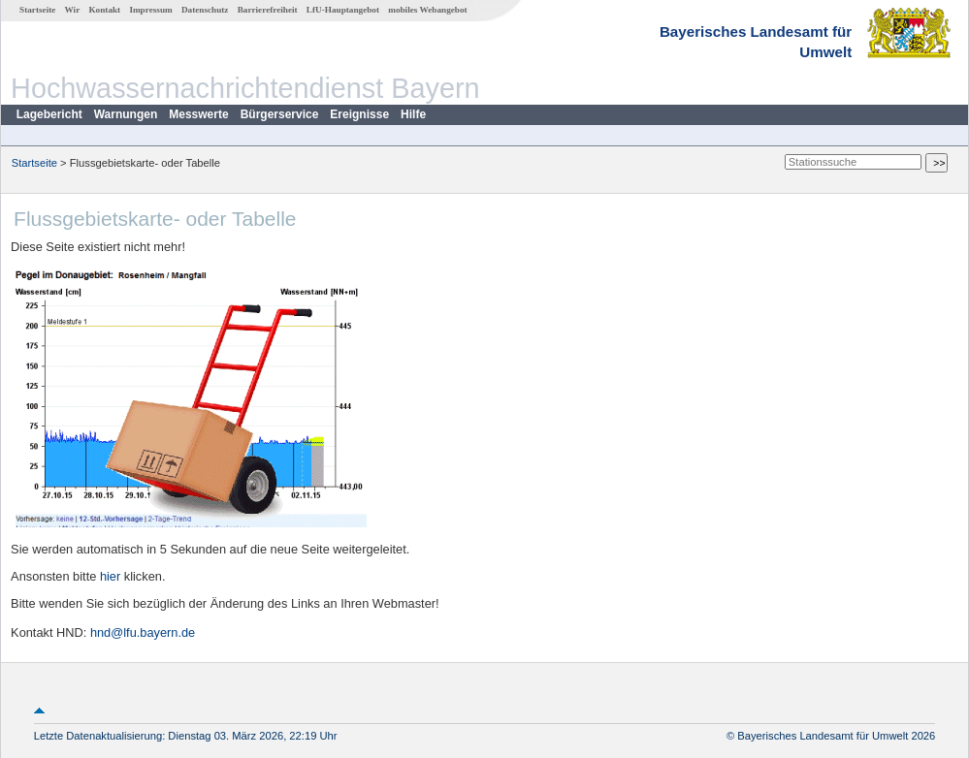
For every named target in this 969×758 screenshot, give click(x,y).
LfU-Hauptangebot (343, 10)
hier (110, 576)
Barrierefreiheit (268, 10)
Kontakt (104, 10)
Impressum (150, 10)
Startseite (37, 10)
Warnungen (126, 114)
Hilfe (413, 114)
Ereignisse (359, 114)
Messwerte (198, 114)
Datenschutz (205, 10)
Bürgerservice (280, 114)
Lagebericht (49, 114)
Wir (73, 10)
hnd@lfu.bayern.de (142, 632)
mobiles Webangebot (427, 10)
